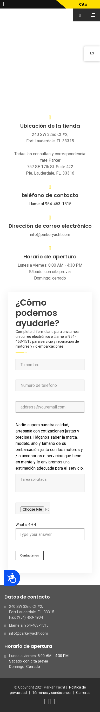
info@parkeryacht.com (28, 633)
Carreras (83, 693)
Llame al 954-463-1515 (50, 203)
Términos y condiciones (51, 693)
